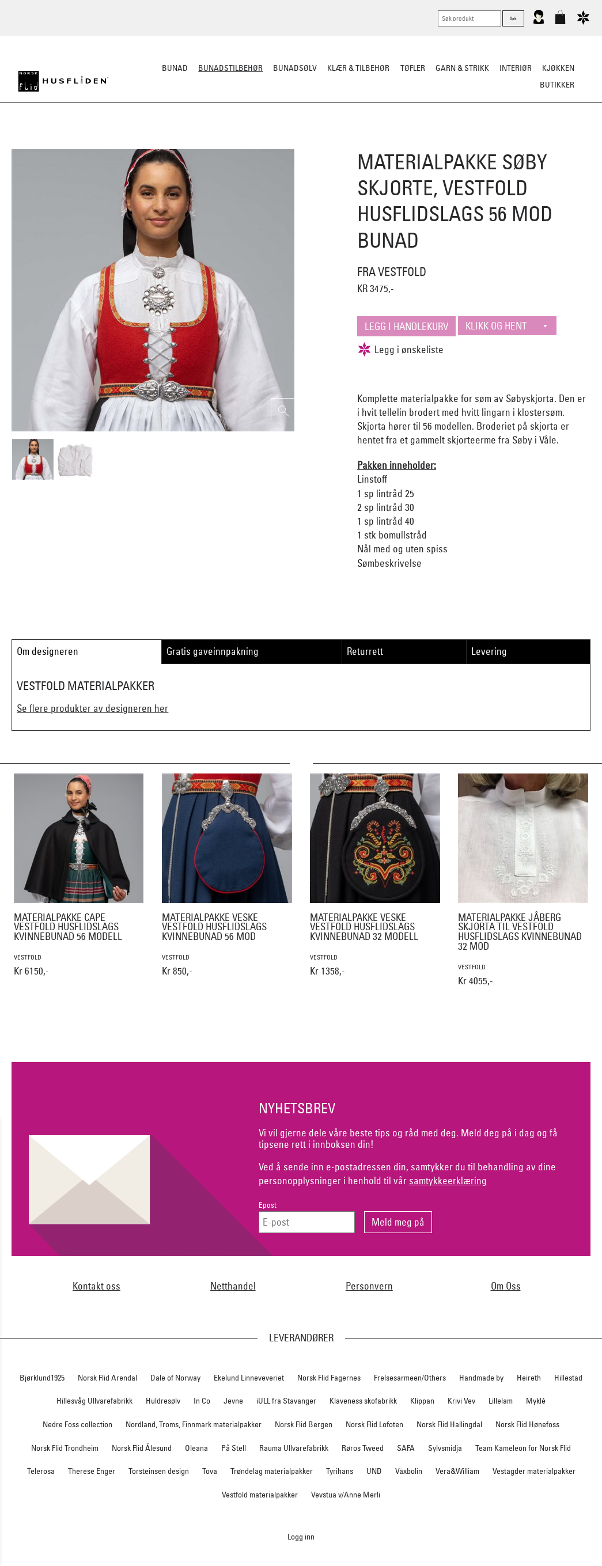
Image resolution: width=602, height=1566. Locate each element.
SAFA (406, 1448)
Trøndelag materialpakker (271, 1471)
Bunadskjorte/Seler (145, 141)
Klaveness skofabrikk (363, 1401)
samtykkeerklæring (448, 1180)
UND (374, 1471)
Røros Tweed (363, 1448)
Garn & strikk (462, 68)
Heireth (529, 1377)
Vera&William (457, 1471)
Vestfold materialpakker (260, 1494)
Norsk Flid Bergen (303, 1424)
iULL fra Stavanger (286, 1401)
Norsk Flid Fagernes (329, 1377)
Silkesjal (213, 141)
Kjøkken (558, 68)
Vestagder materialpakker (534, 1471)
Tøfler (412, 68)
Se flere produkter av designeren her (92, 708)
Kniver (452, 141)
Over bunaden (330, 141)
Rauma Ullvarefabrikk (293, 1448)
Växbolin (408, 1471)
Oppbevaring (267, 141)
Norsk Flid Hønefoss (527, 1424)
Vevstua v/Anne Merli (345, 1494)
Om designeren (47, 651)
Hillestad (568, 1377)
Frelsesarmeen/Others (410, 1377)
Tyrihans (339, 1471)
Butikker (557, 84)
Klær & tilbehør (358, 68)
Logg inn (301, 1536)
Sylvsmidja (445, 1448)
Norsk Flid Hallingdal (449, 1424)
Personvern (369, 1286)
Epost (268, 1205)
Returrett (365, 651)
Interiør (515, 68)
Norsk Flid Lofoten (374, 1424)
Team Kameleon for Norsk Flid (523, 1448)
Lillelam (501, 1401)
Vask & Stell (498, 141)
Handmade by (481, 1377)
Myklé (536, 1401)
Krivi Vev (461, 1401)
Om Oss (506, 1286)
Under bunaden (398, 141)
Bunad (175, 68)
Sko (87, 141)
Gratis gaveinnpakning (212, 651)
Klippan (422, 1401)
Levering (489, 651)
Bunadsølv (295, 68)
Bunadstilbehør (230, 68)
